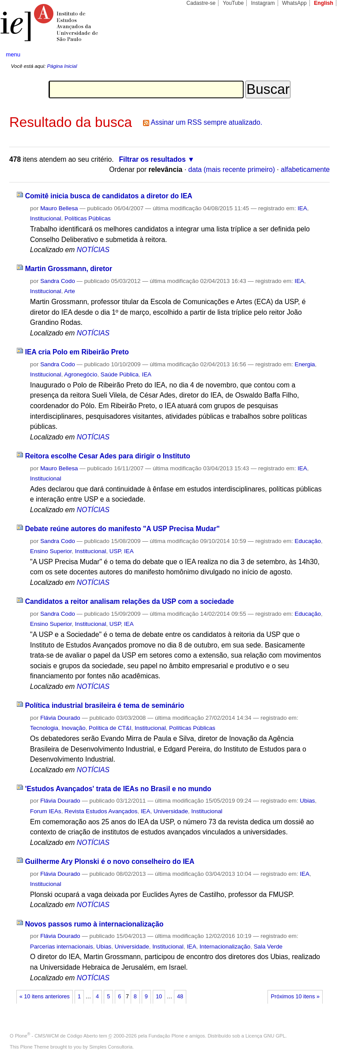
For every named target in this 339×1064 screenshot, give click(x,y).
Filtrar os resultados (152, 159)
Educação (307, 541)
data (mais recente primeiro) (231, 169)
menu (13, 54)
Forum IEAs (45, 811)
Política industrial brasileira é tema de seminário (105, 705)
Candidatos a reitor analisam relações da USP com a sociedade (129, 601)
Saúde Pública (120, 374)
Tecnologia (44, 728)
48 (180, 996)
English (323, 3)
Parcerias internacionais (61, 946)
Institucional (45, 218)
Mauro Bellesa (59, 208)
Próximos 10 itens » (295, 996)
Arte (69, 291)
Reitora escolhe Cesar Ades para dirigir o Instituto (107, 456)
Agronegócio (80, 374)
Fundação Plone (166, 1035)
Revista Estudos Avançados (100, 811)
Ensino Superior (51, 551)
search (315, 54)
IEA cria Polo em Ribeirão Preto (77, 352)
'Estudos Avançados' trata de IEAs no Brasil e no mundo (118, 788)
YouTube (233, 3)
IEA (302, 208)
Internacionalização (225, 946)
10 (159, 996)
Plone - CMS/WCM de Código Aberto (56, 1035)
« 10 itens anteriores (44, 996)
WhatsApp (294, 3)
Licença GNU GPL (265, 1035)
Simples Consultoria (110, 1046)
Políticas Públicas (87, 218)
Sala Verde (268, 946)
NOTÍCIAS (93, 249)
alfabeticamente (305, 169)
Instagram (263, 3)
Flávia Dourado (60, 717)
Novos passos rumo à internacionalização (94, 924)
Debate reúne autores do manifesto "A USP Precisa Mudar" (122, 528)
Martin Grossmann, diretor (68, 268)
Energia (304, 364)
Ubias (307, 800)
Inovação (73, 728)
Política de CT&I (110, 728)
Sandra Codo (57, 281)
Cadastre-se (200, 3)
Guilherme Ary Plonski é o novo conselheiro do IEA (110, 861)
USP (115, 551)
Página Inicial (62, 66)
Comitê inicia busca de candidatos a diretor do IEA (108, 196)
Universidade (171, 811)
